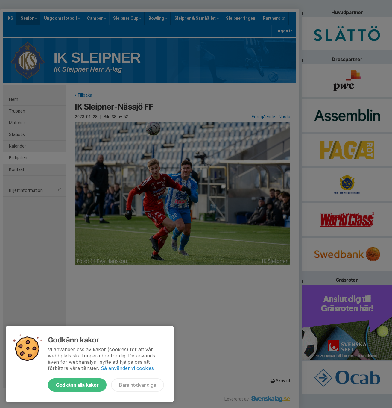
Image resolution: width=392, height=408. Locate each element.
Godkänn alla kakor (77, 385)
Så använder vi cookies (127, 368)
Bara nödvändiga (137, 385)
